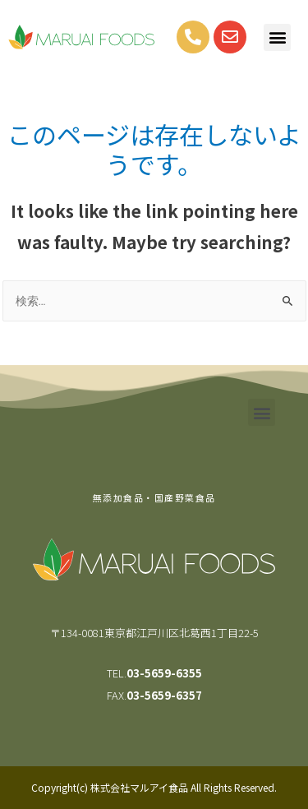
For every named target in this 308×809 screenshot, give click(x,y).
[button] (277, 37)
